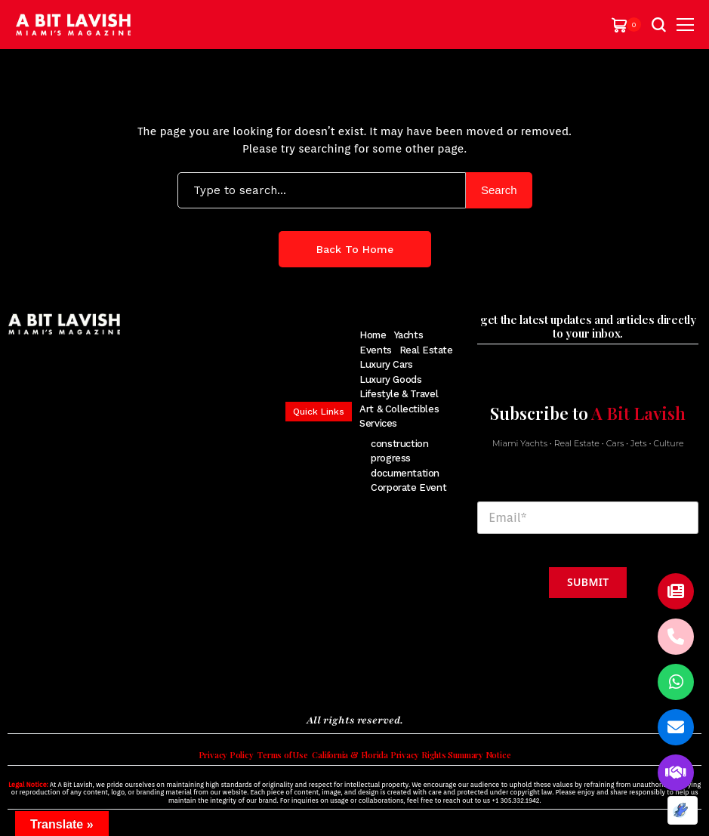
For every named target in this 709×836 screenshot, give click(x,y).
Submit (588, 582)
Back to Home (354, 249)
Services (378, 423)
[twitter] (35, 678)
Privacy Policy (205, 759)
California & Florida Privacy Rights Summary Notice (418, 759)
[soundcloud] (147, 678)
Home (372, 335)
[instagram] (57, 678)
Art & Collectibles (399, 409)
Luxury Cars (386, 364)
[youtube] (99, 678)
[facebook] (15, 678)
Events (375, 350)
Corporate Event (408, 487)
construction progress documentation (405, 458)
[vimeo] (121, 678)
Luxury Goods (390, 379)
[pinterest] (77, 678)
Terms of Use (269, 759)
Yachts (409, 335)
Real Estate (426, 350)
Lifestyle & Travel (398, 393)
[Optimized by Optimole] (682, 810)
